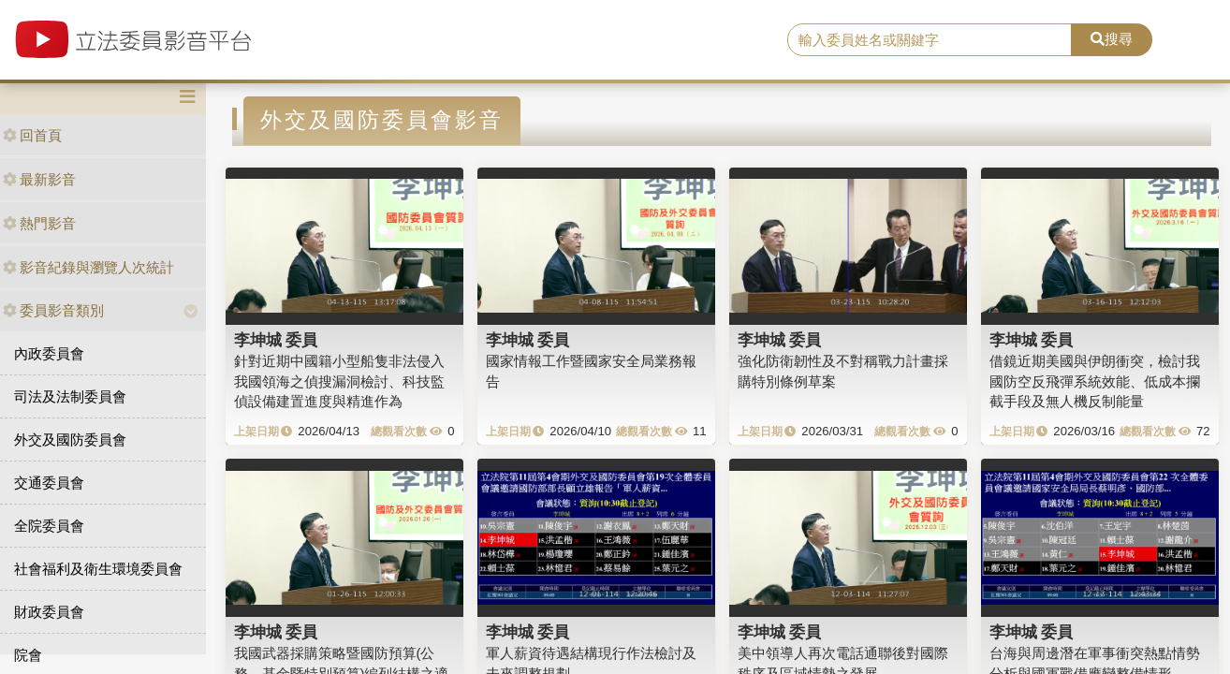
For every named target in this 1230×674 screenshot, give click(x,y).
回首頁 (32, 135)
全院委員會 (49, 526)
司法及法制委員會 (70, 396)
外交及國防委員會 (70, 439)
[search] (929, 40)
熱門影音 (39, 223)
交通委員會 (49, 483)
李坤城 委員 (276, 339)
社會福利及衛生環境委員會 (98, 569)
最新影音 (39, 179)
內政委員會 (49, 353)
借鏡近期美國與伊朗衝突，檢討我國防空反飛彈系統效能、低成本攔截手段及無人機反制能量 (1094, 381)
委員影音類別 (53, 310)
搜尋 (1112, 39)
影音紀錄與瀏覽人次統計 (88, 267)
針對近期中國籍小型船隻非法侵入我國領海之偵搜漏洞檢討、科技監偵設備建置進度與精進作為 (339, 381)
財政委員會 (49, 612)
